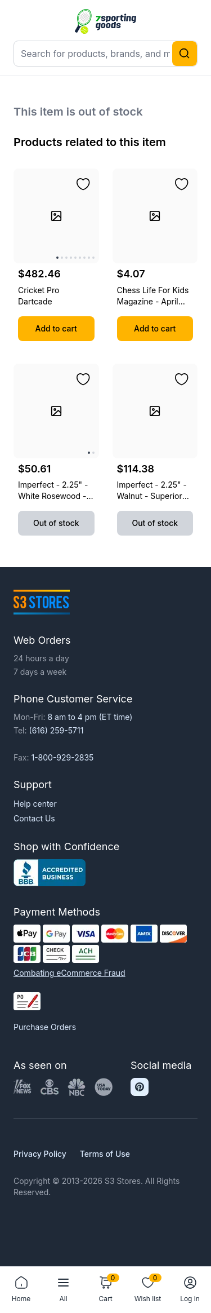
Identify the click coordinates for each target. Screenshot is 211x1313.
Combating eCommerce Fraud (69, 973)
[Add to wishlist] (83, 184)
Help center (35, 803)
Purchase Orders (45, 1027)
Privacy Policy (40, 1154)
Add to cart (56, 328)
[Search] (184, 53)
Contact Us (34, 818)
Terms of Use (105, 1154)
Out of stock (56, 523)
